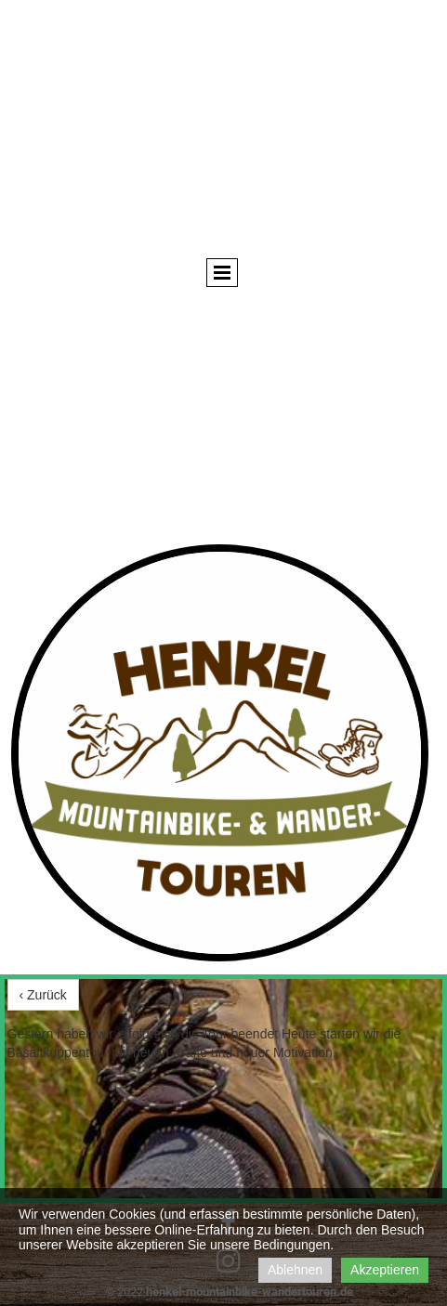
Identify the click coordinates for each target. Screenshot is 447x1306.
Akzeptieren (384, 1269)
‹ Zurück (43, 994)
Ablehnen (295, 1269)
